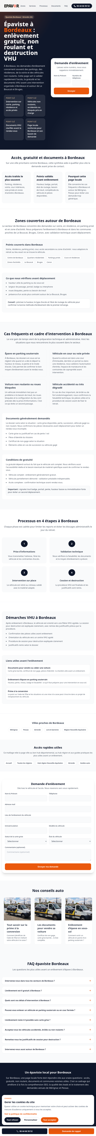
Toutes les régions (24, 763)
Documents (56, 6)
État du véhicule (55, 836)
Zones (23, 6)
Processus (44, 6)
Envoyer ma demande (48, 866)
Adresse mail (10, 804)
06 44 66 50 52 (82, 6)
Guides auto (85, 763)
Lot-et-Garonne (52, 730)
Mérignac (14, 730)
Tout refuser (12, 1120)
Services (32, 6)
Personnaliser (30, 1120)
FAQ (66, 6)
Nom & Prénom (60, 75)
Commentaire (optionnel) (15, 847)
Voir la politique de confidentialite (20, 1114)
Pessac (26, 730)
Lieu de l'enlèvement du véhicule (18, 815)
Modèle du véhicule (57, 826)
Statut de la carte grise (14, 836)
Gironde (37, 730)
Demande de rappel (71, 1131)
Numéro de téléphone (77, 76)
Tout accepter (49, 1120)
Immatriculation (11, 826)
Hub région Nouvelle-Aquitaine (50, 763)
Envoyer (71, 91)
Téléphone (53, 793)
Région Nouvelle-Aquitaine (75, 730)
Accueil (9, 763)
